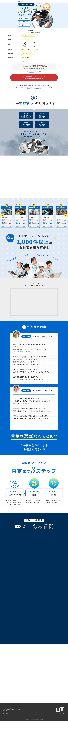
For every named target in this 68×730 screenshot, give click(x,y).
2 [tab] (33, 230)
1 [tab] (31, 230)
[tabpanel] (6, 215)
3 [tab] (35, 230)
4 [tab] (36, 230)
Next (65, 215)
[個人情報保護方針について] (8, 713)
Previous (2, 215)
